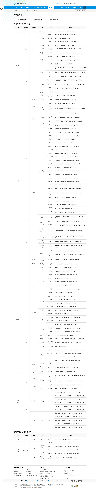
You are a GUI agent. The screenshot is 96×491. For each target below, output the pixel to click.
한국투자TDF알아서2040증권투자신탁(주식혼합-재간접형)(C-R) (69, 406)
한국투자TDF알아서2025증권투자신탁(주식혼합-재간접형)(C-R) (69, 395)
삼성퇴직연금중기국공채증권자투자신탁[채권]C (66, 34)
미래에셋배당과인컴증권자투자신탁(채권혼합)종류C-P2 (67, 264)
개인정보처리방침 (40, 484)
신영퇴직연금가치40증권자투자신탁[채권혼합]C (66, 167)
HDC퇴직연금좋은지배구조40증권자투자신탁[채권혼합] (67, 450)
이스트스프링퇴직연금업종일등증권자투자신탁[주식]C (67, 289)
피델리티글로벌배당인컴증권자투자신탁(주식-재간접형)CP (68, 360)
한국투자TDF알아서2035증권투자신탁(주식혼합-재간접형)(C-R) (69, 402)
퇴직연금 (51, 7)
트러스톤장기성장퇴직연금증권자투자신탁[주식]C (66, 278)
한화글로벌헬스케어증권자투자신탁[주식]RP (65, 313)
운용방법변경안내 (38, 20)
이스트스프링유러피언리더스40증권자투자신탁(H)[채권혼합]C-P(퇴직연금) (70, 246)
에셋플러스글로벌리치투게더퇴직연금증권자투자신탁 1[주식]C (69, 353)
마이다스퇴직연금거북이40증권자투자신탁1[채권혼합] (67, 453)
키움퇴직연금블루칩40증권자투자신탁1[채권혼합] (66, 174)
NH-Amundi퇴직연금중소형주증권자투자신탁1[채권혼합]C (68, 193)
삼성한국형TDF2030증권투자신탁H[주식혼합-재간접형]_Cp (68, 416)
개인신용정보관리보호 (59, 484)
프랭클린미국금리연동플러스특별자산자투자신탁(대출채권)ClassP (70, 84)
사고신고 (22, 485)
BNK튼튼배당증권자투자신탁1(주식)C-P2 (64, 296)
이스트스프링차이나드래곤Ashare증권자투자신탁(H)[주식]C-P (69, 328)
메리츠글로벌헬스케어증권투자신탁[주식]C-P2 (65, 320)
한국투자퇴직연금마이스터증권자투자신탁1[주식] (66, 285)
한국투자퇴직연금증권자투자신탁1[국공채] (64, 45)
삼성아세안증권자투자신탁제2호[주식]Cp (64, 335)
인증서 (46, 471)
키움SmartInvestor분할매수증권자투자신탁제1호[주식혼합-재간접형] (70, 376)
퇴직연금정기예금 (54, 20)
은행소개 (22, 484)
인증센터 (26, 3)
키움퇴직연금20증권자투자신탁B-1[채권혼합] (65, 103)
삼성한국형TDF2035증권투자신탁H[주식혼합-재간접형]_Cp (68, 420)
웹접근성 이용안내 (57, 485)
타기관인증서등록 (18, 475)
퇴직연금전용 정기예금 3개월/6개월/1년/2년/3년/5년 (67, 31)
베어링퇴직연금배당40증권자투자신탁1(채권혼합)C (66, 157)
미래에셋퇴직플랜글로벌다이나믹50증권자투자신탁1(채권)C (68, 53)
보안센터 (50, 485)
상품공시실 (44, 485)
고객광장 (33, 484)
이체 (21, 7)
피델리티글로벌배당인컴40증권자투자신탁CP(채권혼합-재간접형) (70, 225)
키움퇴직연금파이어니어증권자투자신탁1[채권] (65, 41)
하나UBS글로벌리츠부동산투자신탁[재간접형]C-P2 (66, 367)
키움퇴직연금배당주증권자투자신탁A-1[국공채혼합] (67, 443)
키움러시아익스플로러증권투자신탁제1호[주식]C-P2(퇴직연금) (69, 339)
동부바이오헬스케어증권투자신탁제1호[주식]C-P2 (66, 310)
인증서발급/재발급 (18, 473)
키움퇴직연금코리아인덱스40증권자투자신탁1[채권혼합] (68, 132)
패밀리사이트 (56, 480)
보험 (57, 7)
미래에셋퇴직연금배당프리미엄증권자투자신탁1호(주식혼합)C (69, 385)
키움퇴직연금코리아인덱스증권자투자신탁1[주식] (66, 267)
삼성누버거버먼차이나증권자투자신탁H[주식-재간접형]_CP (68, 332)
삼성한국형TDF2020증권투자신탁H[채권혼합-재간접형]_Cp (68, 251)
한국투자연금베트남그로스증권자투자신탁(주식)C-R (67, 372)
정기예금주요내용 (22, 20)
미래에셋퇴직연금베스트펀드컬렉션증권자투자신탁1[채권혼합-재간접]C (70, 217)
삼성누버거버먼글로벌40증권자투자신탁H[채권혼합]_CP (68, 221)
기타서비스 (34, 480)
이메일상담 (42, 473)
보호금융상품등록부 (36, 485)
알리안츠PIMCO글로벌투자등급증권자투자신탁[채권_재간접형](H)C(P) (70, 67)
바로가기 (66, 478)
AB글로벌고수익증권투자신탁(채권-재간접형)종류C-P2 (67, 95)
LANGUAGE (44, 480)
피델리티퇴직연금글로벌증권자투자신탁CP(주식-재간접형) (68, 357)
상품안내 (26, 10)
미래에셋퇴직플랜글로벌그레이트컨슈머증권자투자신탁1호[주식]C (70, 350)
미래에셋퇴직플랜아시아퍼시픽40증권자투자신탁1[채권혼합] (69, 231)
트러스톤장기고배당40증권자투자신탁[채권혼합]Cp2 (67, 208)
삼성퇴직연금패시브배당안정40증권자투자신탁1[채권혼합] (68, 164)
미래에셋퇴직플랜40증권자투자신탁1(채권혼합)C (66, 153)
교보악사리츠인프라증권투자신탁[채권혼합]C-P (66, 212)
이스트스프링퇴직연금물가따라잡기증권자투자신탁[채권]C (68, 49)
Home (15, 10)
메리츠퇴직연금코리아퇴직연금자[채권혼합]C (65, 150)
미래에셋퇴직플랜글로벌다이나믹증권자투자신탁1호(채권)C (68, 76)
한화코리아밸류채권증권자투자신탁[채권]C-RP (65, 38)
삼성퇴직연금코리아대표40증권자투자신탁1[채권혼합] (67, 160)
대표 (22, 480)
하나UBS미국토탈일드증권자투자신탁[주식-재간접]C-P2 (68, 342)
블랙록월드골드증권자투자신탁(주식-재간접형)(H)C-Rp (67, 317)
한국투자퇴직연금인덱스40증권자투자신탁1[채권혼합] (67, 136)
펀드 (45, 7)
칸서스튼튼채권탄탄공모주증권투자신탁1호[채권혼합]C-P (68, 117)
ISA (80, 7)
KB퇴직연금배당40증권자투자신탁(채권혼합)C (65, 139)
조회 (16, 7)
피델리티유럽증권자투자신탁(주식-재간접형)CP (66, 364)
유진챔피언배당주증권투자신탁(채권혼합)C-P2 (65, 204)
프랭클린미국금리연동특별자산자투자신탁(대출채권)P (67, 88)
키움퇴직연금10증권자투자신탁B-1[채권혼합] (65, 100)
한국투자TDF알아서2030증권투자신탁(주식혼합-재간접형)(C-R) (69, 399)
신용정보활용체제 (49, 484)
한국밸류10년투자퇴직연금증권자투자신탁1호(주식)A (67, 281)
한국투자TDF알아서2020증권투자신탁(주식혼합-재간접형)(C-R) (69, 392)
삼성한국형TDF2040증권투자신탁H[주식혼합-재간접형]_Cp (68, 424)
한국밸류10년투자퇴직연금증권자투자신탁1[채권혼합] (67, 181)
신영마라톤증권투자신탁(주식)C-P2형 (63, 292)
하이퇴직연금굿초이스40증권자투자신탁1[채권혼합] (67, 178)
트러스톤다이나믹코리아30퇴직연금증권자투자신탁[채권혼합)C (69, 125)
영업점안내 (27, 484)
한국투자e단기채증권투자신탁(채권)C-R (64, 63)
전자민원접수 (28, 485)
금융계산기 (29, 473)
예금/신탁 (39, 7)
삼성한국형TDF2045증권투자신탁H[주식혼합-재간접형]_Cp (68, 427)
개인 (17, 10)
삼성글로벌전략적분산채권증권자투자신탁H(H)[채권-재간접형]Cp (70, 72)
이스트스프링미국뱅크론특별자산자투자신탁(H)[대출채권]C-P (69, 80)
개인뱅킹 (42, 471)
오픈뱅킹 (27, 7)
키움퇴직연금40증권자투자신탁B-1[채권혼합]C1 (66, 129)
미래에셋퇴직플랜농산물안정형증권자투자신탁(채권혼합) (68, 241)
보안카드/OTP (52, 471)
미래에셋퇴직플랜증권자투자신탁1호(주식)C (65, 271)
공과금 (33, 7)
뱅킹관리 (74, 7)
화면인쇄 (84, 10)
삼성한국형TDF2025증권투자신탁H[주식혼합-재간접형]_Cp (68, 413)
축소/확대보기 (78, 10)
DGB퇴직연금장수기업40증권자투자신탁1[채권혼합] (67, 446)
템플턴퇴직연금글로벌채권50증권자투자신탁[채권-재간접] (68, 439)
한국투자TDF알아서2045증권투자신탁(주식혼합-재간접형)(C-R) (69, 409)
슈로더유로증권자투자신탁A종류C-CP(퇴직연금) (66, 346)
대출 (62, 7)
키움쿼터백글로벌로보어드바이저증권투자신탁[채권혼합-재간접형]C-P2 (70, 255)
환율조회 (29, 471)
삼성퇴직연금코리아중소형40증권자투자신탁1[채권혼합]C (68, 201)
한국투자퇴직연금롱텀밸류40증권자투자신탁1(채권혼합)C (68, 185)
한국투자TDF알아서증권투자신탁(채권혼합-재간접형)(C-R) (68, 260)
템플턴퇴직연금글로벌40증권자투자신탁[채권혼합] (66, 457)
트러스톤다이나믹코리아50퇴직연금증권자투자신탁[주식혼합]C (69, 381)
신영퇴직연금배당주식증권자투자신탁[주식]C (65, 303)
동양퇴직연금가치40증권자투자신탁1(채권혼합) (65, 197)
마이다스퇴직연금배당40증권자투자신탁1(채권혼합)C (67, 146)
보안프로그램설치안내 (32, 475)
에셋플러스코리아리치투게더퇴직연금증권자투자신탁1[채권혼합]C (70, 171)
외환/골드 (67, 7)
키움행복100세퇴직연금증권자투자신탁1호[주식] (66, 274)
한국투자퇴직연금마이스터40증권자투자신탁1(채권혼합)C (68, 188)
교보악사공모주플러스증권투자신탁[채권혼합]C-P (66, 113)
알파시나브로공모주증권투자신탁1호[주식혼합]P (66, 388)
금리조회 (29, 470)
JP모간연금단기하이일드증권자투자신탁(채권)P (65, 92)
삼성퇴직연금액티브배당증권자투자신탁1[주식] (65, 299)
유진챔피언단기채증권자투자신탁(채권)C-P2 (65, 56)
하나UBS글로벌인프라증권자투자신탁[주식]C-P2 (66, 324)
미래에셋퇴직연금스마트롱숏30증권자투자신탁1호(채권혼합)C (69, 121)
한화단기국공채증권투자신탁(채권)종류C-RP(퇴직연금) (67, 60)
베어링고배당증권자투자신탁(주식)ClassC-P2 (65, 306)
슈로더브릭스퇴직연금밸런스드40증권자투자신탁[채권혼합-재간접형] (70, 236)
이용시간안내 (17, 470)
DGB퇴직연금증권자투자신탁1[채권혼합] (64, 143)
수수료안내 (16, 471)
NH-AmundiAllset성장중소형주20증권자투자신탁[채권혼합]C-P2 (70, 108)
